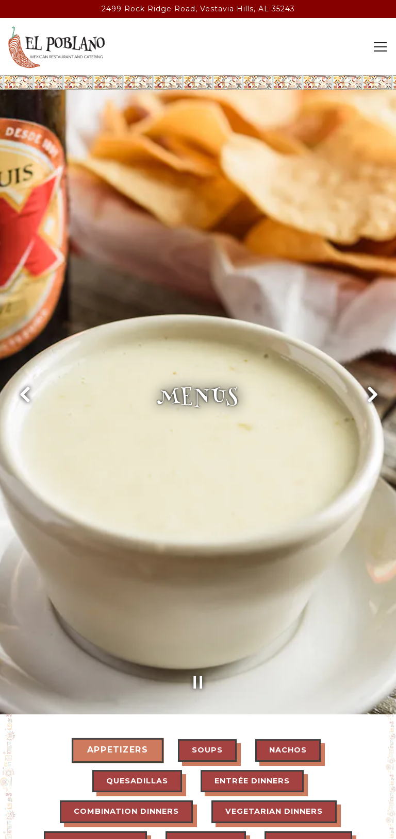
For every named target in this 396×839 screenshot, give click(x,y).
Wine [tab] (345, 803)
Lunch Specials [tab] (95, 772)
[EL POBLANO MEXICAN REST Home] (57, 47)
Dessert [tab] (187, 803)
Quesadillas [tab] (137, 711)
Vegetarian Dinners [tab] (274, 741)
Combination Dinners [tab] (126, 741)
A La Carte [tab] (205, 772)
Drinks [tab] (270, 803)
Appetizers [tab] (117, 680)
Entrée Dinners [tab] (252, 711)
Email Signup (198, 825)
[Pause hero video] (198, 609)
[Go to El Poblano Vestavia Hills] (198, 9)
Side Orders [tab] (308, 772)
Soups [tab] (207, 680)
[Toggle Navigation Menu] (380, 47)
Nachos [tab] (288, 680)
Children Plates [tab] (80, 803)
